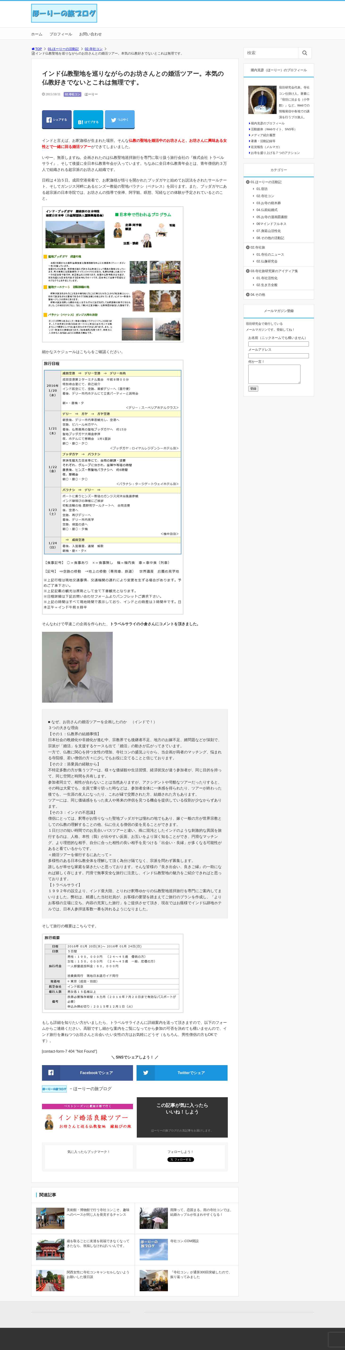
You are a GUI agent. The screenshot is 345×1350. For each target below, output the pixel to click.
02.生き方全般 (267, 285)
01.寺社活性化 (267, 278)
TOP (36, 49)
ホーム (36, 34)
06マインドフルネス (272, 224)
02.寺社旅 (258, 247)
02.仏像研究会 (267, 261)
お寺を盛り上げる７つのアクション (275, 153)
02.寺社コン (94, 49)
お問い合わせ (90, 34)
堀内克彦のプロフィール (268, 123)
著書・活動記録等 (263, 141)
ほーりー (91, 94)
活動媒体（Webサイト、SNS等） (274, 129)
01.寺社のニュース (270, 254)
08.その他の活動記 (270, 238)
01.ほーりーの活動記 (63, 49)
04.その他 (258, 294)
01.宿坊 (262, 189)
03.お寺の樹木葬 (269, 203)
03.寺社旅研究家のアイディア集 (274, 271)
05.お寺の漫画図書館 (272, 217)
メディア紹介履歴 (263, 135)
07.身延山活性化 (269, 231)
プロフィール (61, 34)
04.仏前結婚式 (267, 210)
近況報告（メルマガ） (266, 147)
